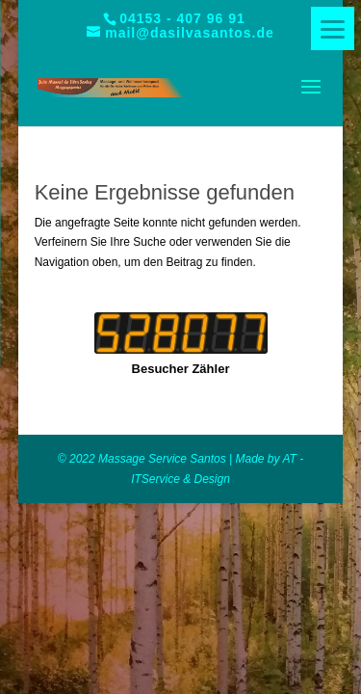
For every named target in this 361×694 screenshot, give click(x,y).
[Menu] (332, 28)
